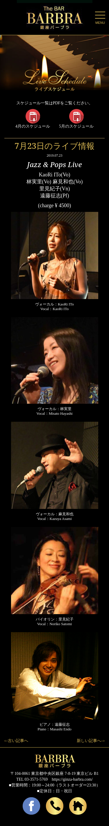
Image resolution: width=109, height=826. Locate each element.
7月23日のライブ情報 (54, 145)
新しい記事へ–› (91, 741)
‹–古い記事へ (16, 741)
